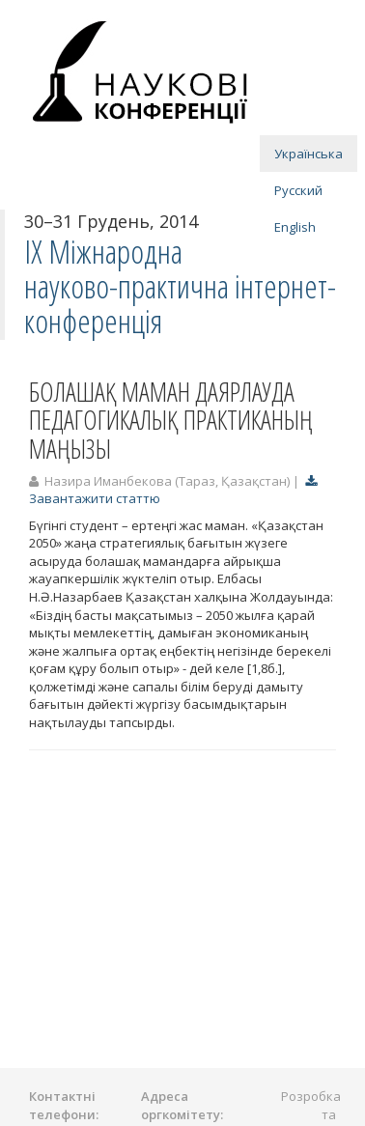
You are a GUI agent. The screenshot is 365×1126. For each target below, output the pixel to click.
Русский (298, 190)
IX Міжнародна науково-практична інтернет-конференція (180, 287)
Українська (308, 153)
